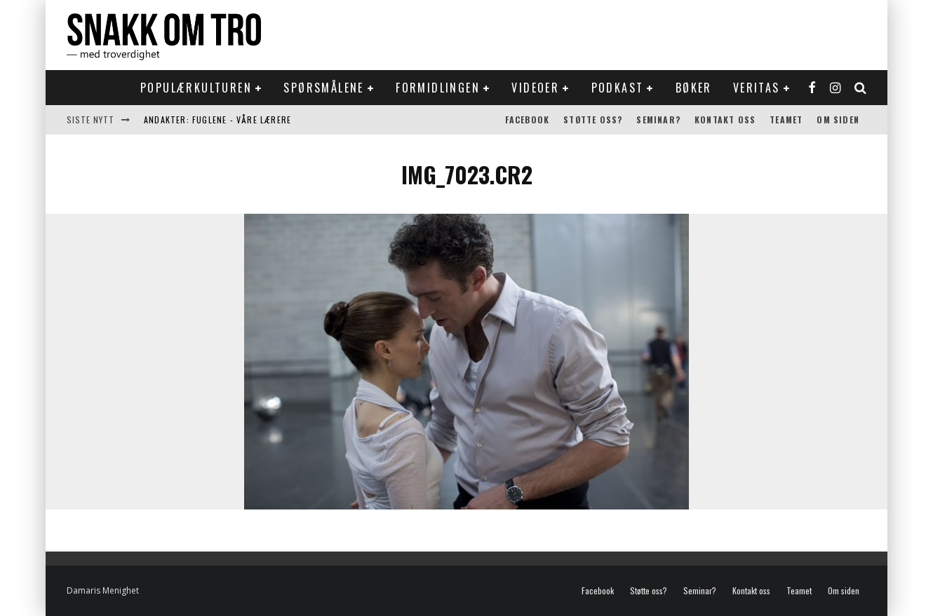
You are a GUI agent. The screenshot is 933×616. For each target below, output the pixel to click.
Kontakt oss (725, 119)
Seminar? (658, 119)
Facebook (527, 119)
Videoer (535, 87)
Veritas (756, 87)
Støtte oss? (592, 119)
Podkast (617, 87)
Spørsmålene (323, 87)
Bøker (694, 87)
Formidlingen (438, 87)
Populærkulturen (196, 87)
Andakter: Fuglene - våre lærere (217, 119)
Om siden (838, 119)
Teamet (786, 119)
